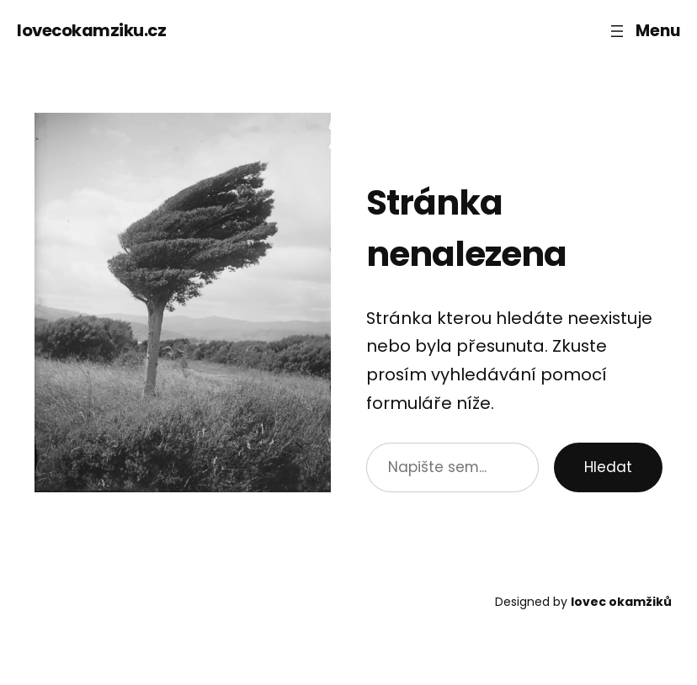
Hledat (608, 467)
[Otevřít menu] (643, 31)
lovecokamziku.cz (91, 30)
